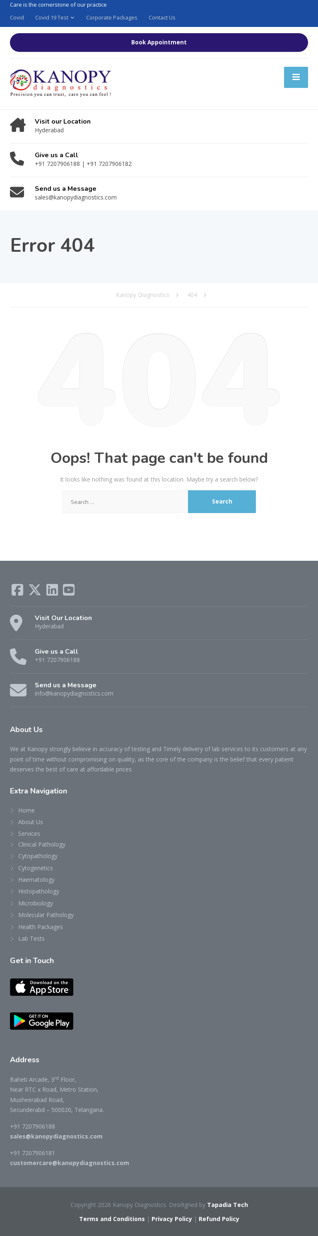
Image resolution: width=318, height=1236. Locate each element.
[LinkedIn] (53, 592)
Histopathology (38, 891)
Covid (17, 17)
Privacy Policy (172, 1219)
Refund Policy (219, 1219)
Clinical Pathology (41, 844)
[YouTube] (69, 592)
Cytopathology (38, 856)
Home (26, 810)
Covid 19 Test (51, 17)
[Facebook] (18, 592)
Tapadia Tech (227, 1205)
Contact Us (162, 17)
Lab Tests (31, 938)
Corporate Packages (111, 17)
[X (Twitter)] (35, 592)
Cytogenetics (35, 868)
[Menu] (296, 77)
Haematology (36, 879)
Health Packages (40, 927)
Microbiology (35, 903)
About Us (30, 822)
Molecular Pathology (46, 915)
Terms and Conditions (112, 1219)
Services (29, 833)
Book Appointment (159, 42)
